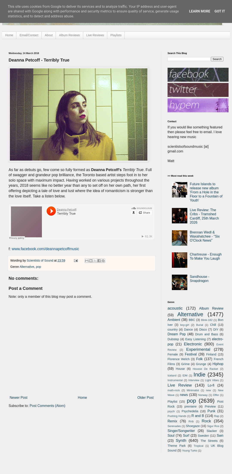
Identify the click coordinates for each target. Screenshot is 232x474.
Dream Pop (177, 334)
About (49, 35)
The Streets (209, 440)
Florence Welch (178, 359)
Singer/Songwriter (181, 431)
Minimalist (193, 390)
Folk (199, 359)
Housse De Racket (205, 368)
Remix (172, 421)
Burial (199, 325)
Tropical (198, 445)
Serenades (174, 426)
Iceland (172, 375)
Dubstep (173, 339)
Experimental (198, 349)
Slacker (212, 431)
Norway (203, 395)
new (208, 390)
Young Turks (189, 450)
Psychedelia (190, 411)
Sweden (203, 435)
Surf (186, 435)
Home (9, 35)
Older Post (145, 397)
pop (38, 266)
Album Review (211, 308)
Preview (210, 406)
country (173, 329)
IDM (184, 375)
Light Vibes (212, 380)
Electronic (193, 344)
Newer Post (18, 397)
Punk (211, 411)
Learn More (199, 11)
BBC (192, 320)
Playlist (172, 401)
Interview (193, 380)
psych (171, 411)
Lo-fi (211, 385)
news (184, 395)
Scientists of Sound (40, 260)
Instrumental (175, 380)
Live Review (180, 385)
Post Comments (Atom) (47, 406)
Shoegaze (193, 426)
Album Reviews (69, 35)
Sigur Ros (213, 426)
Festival (191, 354)
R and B (197, 416)
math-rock (174, 390)
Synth (181, 440)
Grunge (201, 364)
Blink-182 (206, 320)
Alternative (27, 266)
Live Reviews (95, 35)
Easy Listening (195, 339)
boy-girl (184, 325)
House (180, 368)
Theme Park (177, 445)
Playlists (115, 35)
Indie (200, 375)
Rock (206, 421)
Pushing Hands (177, 416)
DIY (215, 329)
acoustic (175, 308)
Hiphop (217, 364)
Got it (219, 11)
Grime (185, 364)
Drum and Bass (206, 334)
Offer (216, 395)
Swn (220, 435)
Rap (216, 416)
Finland (211, 354)
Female (173, 354)
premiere (191, 406)
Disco (203, 329)
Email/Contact (29, 35)
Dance (188, 329)
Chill (213, 325)
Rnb (191, 421)
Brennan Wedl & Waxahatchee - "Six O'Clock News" (205, 236)
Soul (171, 435)
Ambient (174, 320)
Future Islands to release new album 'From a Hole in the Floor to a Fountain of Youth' (206, 192)
